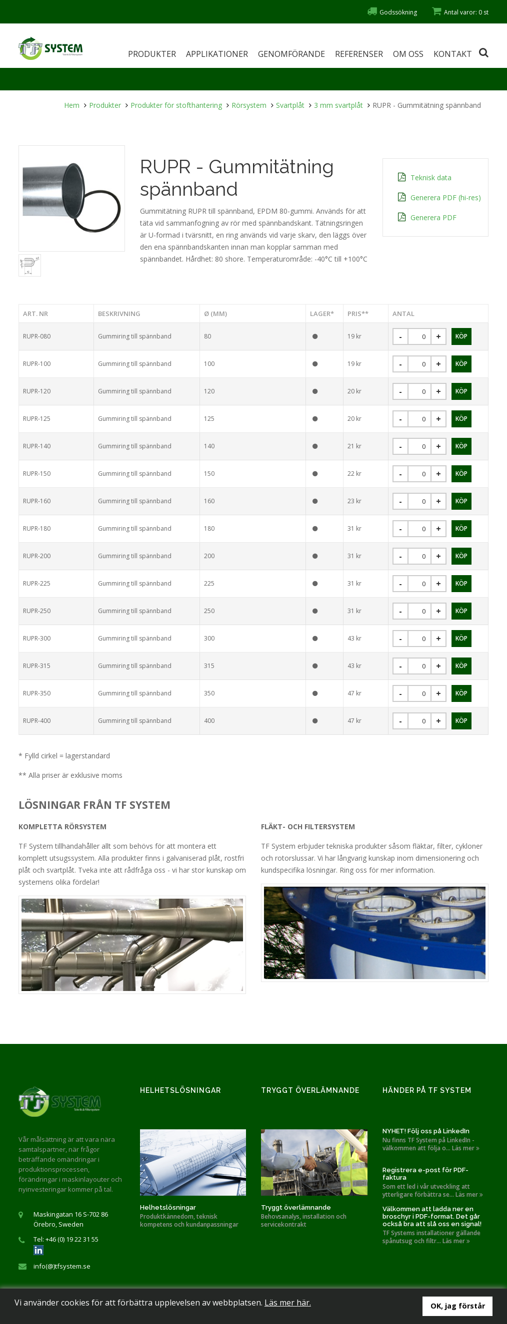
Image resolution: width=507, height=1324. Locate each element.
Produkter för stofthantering (176, 105)
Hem (72, 105)
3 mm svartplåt (338, 105)
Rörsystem (249, 105)
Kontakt (453, 53)
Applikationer (217, 53)
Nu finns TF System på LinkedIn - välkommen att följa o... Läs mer (431, 1144)
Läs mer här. (287, 1302)
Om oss (408, 53)
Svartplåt (290, 105)
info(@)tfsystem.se (62, 1266)
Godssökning (392, 12)
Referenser (359, 53)
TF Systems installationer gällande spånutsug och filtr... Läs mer (431, 1237)
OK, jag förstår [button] (457, 1306)
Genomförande (291, 53)
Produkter (152, 53)
